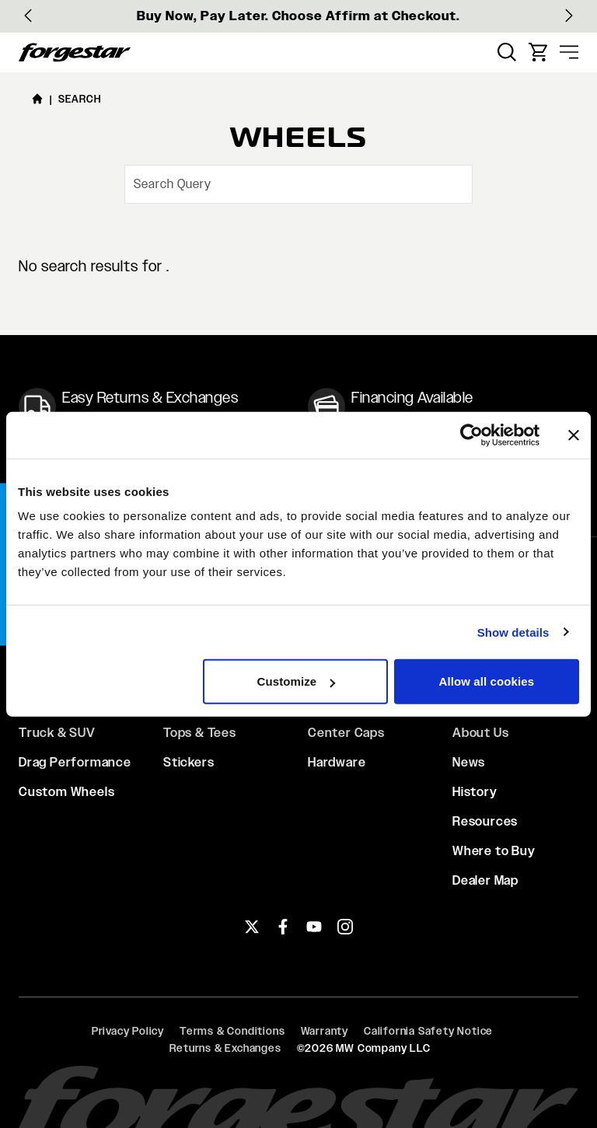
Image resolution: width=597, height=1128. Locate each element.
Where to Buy (494, 850)
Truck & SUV (57, 732)
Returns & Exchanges (225, 1048)
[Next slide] (569, 15)
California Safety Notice (428, 1031)
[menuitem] (507, 52)
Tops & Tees (199, 732)
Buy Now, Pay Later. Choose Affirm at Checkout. (298, 16)
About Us (480, 732)
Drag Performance (75, 762)
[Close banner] (573, 434)
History (475, 791)
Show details (513, 631)
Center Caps (346, 732)
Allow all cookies (487, 681)
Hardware (336, 762)
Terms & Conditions (232, 1031)
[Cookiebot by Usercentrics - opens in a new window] (471, 434)
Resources (485, 821)
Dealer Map (485, 880)
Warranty (324, 1031)
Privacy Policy (128, 1031)
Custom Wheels (66, 791)
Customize (296, 681)
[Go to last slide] (28, 15)
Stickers (188, 762)
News (468, 762)
